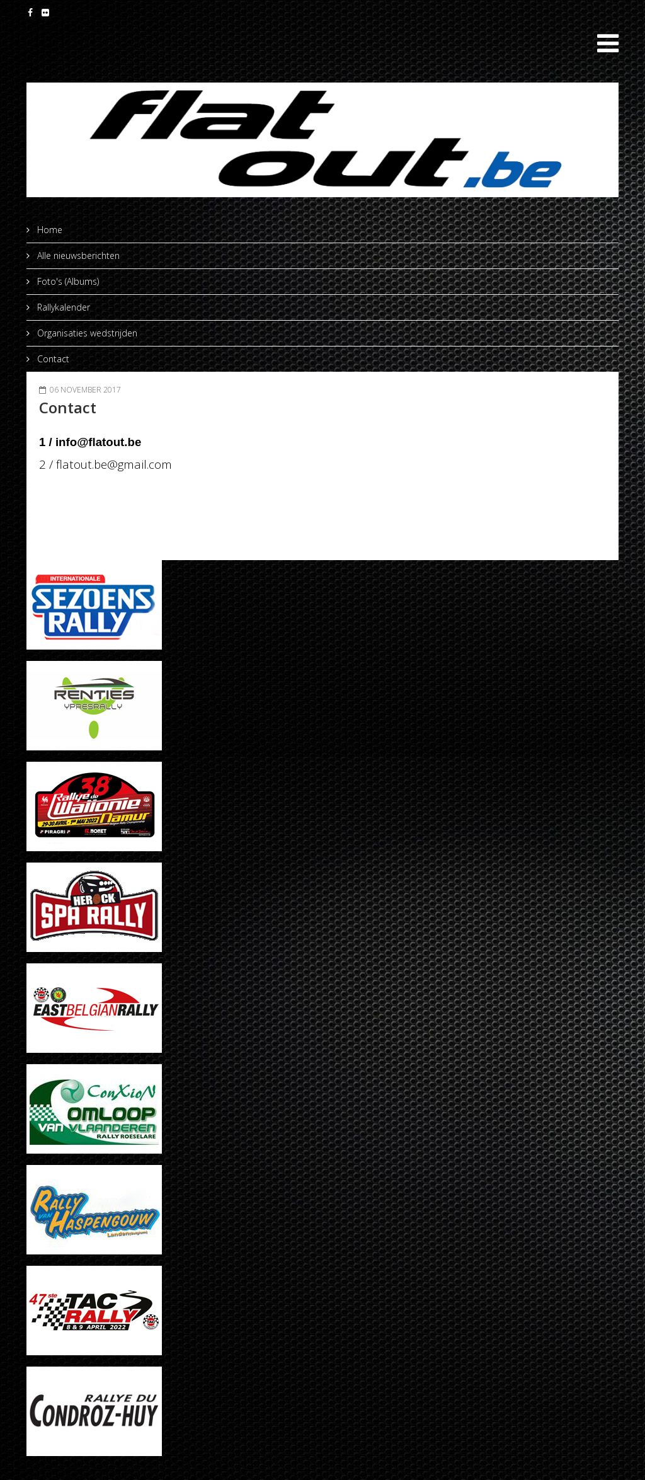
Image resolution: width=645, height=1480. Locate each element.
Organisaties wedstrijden (86, 333)
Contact (52, 359)
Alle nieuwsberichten (77, 255)
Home (48, 230)
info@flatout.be (98, 442)
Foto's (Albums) (67, 281)
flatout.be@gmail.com (114, 464)
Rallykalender (62, 307)
